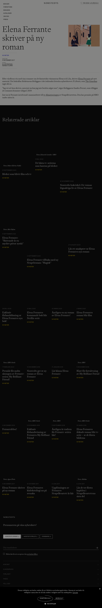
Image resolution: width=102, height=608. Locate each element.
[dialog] (51, 304)
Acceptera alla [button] (45, 598)
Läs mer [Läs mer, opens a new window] (75, 593)
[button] (51, 604)
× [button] (100, 589)
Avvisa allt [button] (59, 598)
